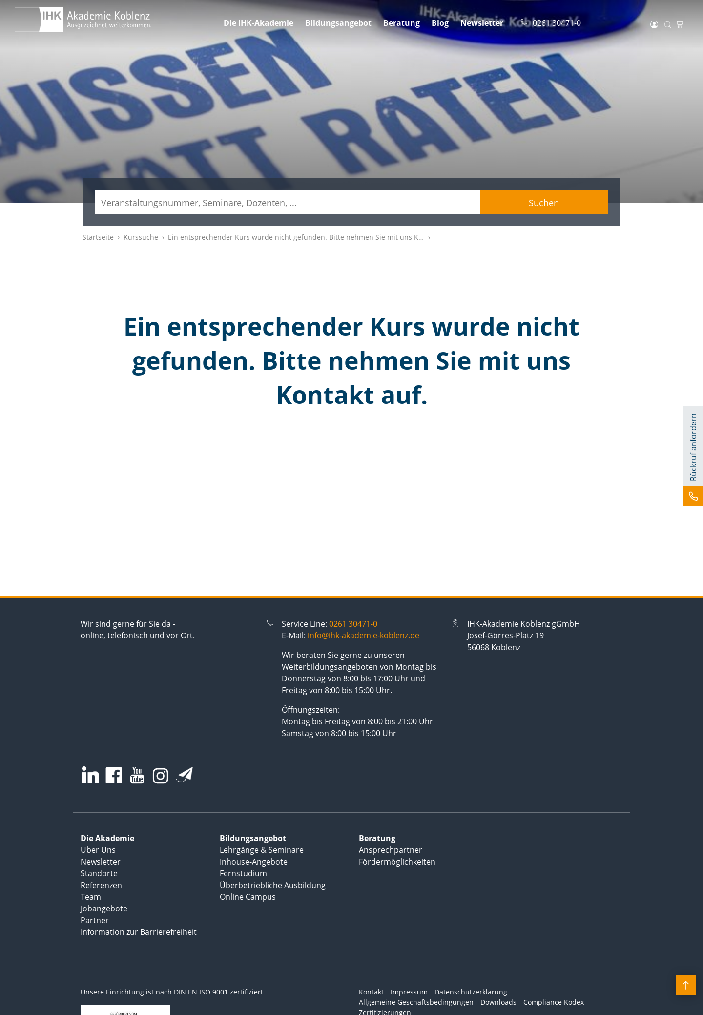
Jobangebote (104, 908)
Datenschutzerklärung (470, 991)
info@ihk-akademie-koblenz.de (363, 635)
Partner (95, 920)
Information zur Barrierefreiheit (139, 932)
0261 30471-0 (353, 623)
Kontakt (371, 991)
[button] (693, 456)
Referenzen (101, 885)
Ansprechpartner (390, 850)
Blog (440, 23)
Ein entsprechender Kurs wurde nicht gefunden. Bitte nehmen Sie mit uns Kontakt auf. (311, 237)
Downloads (498, 1002)
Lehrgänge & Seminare (262, 850)
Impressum (409, 991)
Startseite (98, 237)
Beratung (401, 23)
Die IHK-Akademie (258, 23)
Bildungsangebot (338, 23)
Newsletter (481, 23)
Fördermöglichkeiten (397, 861)
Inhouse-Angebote (254, 861)
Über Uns (98, 850)
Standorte (99, 873)
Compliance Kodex (553, 1002)
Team (91, 896)
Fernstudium (243, 873)
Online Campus (248, 896)
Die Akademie (107, 838)
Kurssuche (141, 237)
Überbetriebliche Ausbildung (273, 885)
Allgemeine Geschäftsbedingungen (416, 1002)
